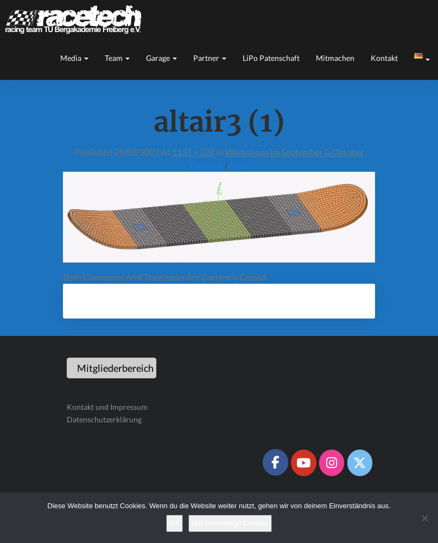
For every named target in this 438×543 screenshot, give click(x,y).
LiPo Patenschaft (271, 58)
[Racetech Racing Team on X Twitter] (359, 463)
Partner (209, 58)
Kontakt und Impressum (107, 406)
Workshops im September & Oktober (294, 152)
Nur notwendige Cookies (230, 523)
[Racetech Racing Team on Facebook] (275, 462)
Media (74, 58)
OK (174, 523)
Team (117, 58)
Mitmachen (335, 58)
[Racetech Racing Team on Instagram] (331, 463)
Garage (161, 58)
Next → (244, 165)
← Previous (201, 165)
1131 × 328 (193, 152)
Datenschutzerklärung (104, 419)
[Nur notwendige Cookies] (424, 518)
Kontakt (384, 58)
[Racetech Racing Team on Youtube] (303, 463)
